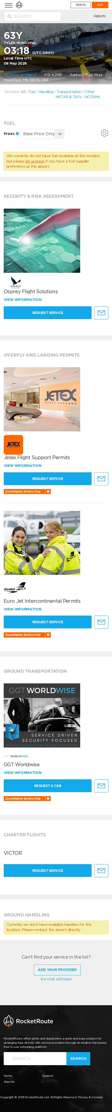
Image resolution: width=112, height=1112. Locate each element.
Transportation (68, 92)
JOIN (100, 5)
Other (90, 92)
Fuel (32, 92)
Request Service (47, 313)
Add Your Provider (57, 969)
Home (8, 1075)
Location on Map (20, 75)
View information (23, 299)
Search (78, 1058)
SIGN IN (81, 5)
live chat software (56, 979)
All (23, 92)
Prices (11, 133)
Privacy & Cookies (90, 1097)
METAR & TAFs (69, 97)
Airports (99, 16)
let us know (34, 161)
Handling (46, 92)
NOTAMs (92, 97)
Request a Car (47, 786)
